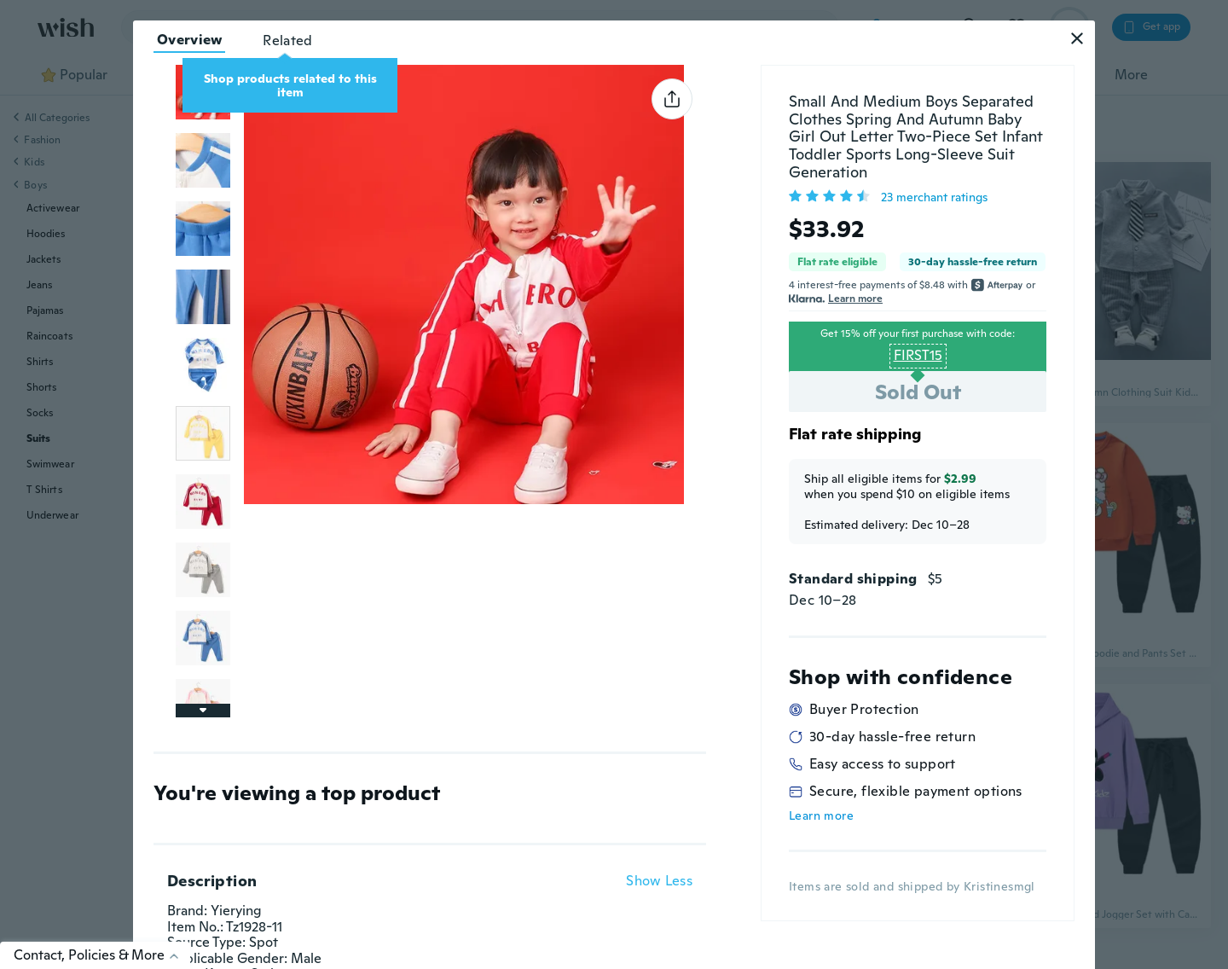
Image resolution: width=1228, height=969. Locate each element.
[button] (1077, 38)
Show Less (659, 881)
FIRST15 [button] (918, 355)
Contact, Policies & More (102, 955)
